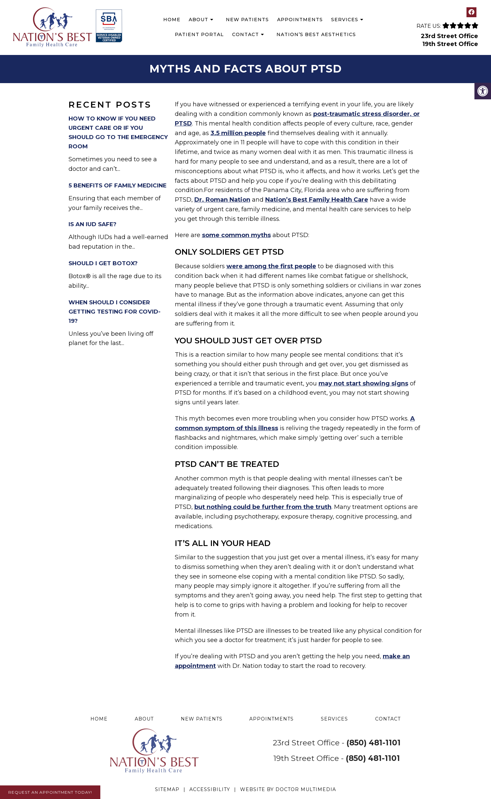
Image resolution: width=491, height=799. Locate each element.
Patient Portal (199, 34)
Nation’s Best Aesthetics (316, 34)
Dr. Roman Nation (222, 199)
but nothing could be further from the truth (262, 507)
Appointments (300, 20)
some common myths (236, 235)
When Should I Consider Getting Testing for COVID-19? (115, 311)
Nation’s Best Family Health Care (316, 199)
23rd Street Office (449, 36)
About (198, 20)
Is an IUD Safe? (93, 224)
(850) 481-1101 (373, 742)
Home (171, 20)
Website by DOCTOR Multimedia (288, 789)
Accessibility (209, 789)
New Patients (247, 20)
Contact (245, 34)
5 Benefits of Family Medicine (118, 185)
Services (344, 20)
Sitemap (167, 789)
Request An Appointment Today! (50, 792)
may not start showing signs (363, 383)
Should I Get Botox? (103, 263)
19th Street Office (450, 44)
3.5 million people (238, 133)
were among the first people (271, 266)
